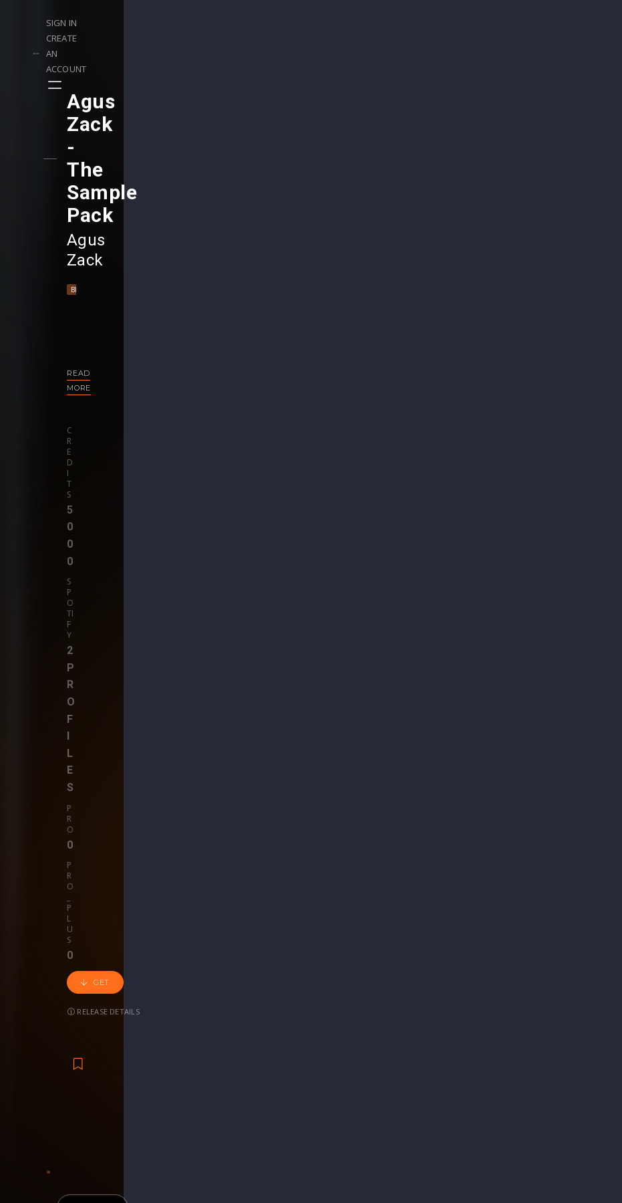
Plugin (337, 1049)
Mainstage (160, 178)
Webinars (345, 1006)
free (272, 890)
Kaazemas (173, 854)
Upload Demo (58, 1020)
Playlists (45, 1006)
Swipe (40, 1034)
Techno (205, 178)
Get (316, 317)
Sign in (447, 23)
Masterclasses (356, 992)
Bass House (358, 854)
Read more (113, 262)
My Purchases (257, 1034)
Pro (214, 304)
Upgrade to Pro (260, 1077)
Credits (104, 304)
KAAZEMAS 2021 (173, 836)
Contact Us (547, 1091)
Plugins (440, 1020)
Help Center (549, 1006)
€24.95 (544, 890)
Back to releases (316, 470)
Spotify (148, 304)
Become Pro (154, 1049)
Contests (146, 1006)
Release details (124, 346)
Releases (47, 992)
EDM (448, 854)
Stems (338, 1034)
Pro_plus (255, 304)
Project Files (352, 1020)
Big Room (111, 178)
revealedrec (448, 836)
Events (141, 992)
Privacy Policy (553, 1049)
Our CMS (542, 992)
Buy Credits (251, 1020)
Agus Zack (127, 149)
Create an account (521, 23)
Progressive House (504, 854)
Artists (41, 1049)
